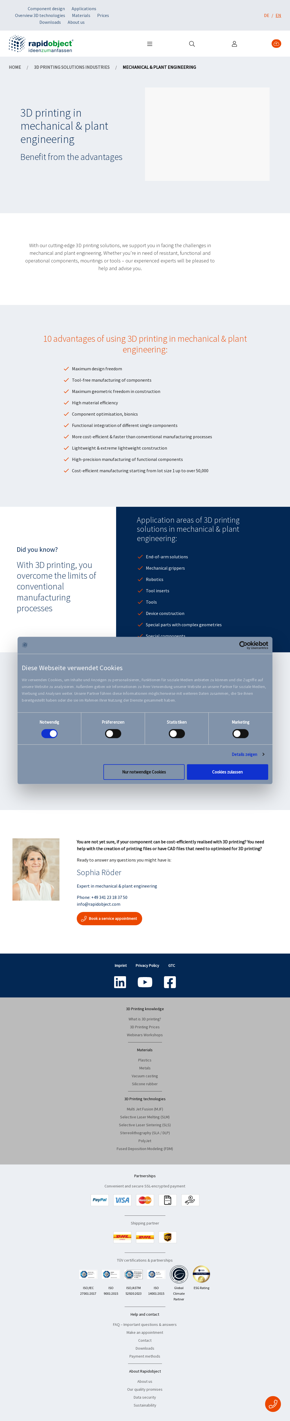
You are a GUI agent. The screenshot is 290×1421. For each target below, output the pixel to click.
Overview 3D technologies (40, 15)
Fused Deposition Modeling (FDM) (145, 1148)
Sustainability (145, 1405)
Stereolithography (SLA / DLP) (145, 1132)
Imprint (121, 965)
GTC (171, 965)
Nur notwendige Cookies (144, 772)
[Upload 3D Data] (276, 43)
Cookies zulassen (227, 772)
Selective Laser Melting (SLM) (145, 1116)
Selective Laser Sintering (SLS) (145, 1124)
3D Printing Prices (145, 1026)
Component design (46, 8)
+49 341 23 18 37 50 (109, 897)
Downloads (50, 22)
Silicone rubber (145, 1083)
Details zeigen (244, 754)
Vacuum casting (145, 1075)
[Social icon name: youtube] (145, 982)
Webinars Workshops (145, 1034)
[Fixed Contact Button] (273, 1404)
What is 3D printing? (145, 1019)
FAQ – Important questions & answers (145, 1324)
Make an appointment (145, 1332)
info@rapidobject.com (98, 904)
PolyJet (144, 1140)
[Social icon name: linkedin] (120, 982)
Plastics (145, 1060)
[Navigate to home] (41, 43)
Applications (84, 8)
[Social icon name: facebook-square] (170, 982)
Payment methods (144, 1356)
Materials (81, 15)
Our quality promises (145, 1389)
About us (76, 22)
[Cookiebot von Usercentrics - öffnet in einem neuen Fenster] (243, 645)
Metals (145, 1067)
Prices (103, 15)
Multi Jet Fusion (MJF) (145, 1109)
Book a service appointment (109, 918)
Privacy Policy (147, 965)
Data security (145, 1397)
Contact (145, 1340)
